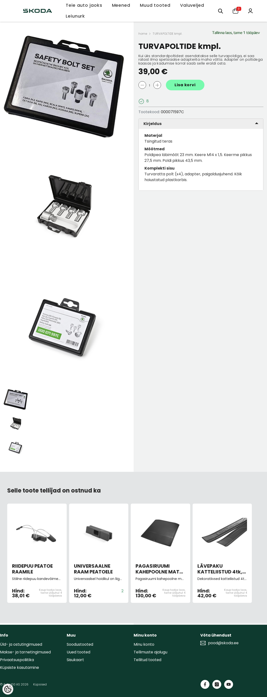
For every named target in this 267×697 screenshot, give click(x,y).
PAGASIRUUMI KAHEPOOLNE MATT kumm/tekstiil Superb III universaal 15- (159, 569)
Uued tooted (78, 652)
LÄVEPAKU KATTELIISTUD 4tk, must (219, 569)
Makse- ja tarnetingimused (25, 652)
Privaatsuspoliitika (17, 660)
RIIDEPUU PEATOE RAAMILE (32, 569)
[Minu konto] (250, 10)
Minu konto (144, 644)
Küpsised (40, 684)
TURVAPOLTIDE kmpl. (167, 34)
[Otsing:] (220, 10)
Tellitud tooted (147, 660)
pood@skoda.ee (223, 643)
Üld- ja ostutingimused (21, 644)
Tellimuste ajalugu (150, 652)
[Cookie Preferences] (7, 689)
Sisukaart (75, 660)
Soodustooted (80, 644)
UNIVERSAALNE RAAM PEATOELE (93, 569)
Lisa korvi (185, 85)
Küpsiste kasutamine (19, 667)
